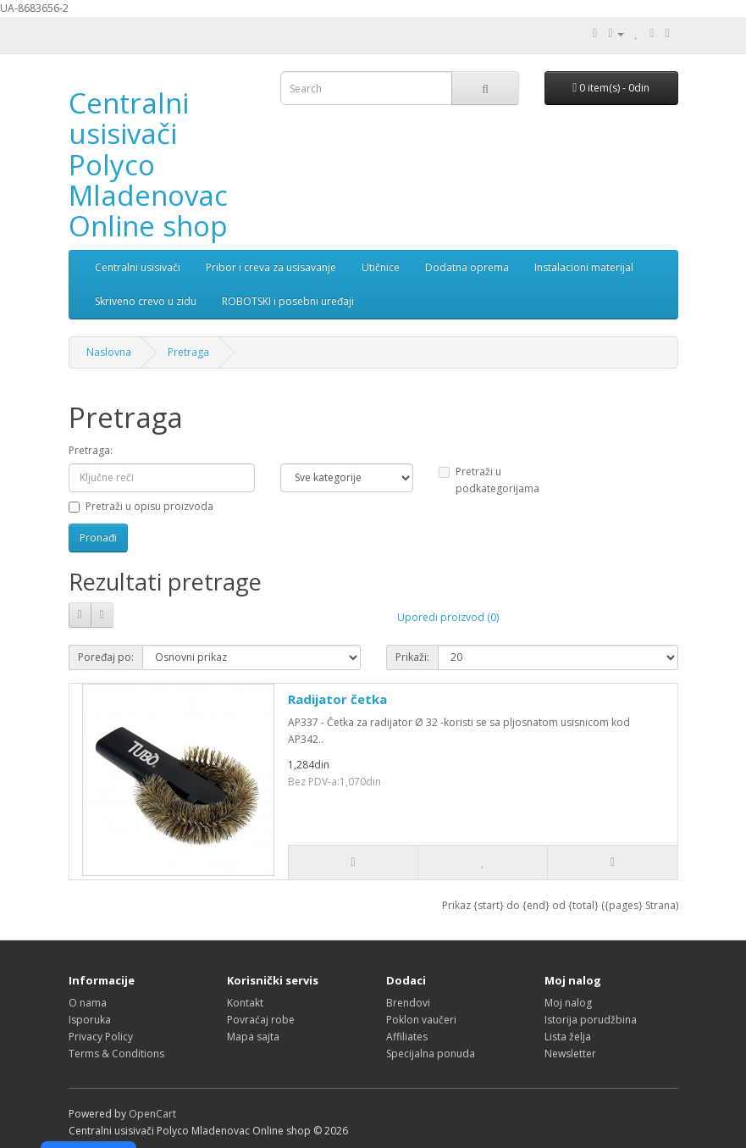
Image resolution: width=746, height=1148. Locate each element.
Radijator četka (337, 698)
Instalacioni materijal (583, 267)
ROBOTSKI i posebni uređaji (288, 301)
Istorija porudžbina (590, 1019)
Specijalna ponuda (430, 1053)
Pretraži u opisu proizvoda (141, 506)
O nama (88, 1002)
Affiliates (407, 1036)
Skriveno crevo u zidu (145, 301)
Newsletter (570, 1053)
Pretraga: (91, 450)
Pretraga (188, 352)
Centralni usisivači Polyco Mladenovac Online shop (148, 164)
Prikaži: (412, 657)
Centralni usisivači (137, 267)
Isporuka (90, 1019)
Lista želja (567, 1036)
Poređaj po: (106, 657)
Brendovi (408, 1002)
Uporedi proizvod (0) (448, 617)
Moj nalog (568, 1002)
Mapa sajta (253, 1036)
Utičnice (381, 267)
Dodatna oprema (467, 267)
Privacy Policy (101, 1036)
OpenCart (152, 1113)
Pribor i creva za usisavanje (271, 267)
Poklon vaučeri (421, 1019)
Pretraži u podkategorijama (489, 480)
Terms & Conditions (116, 1053)
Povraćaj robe (261, 1019)
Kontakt (245, 1002)
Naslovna (108, 352)
